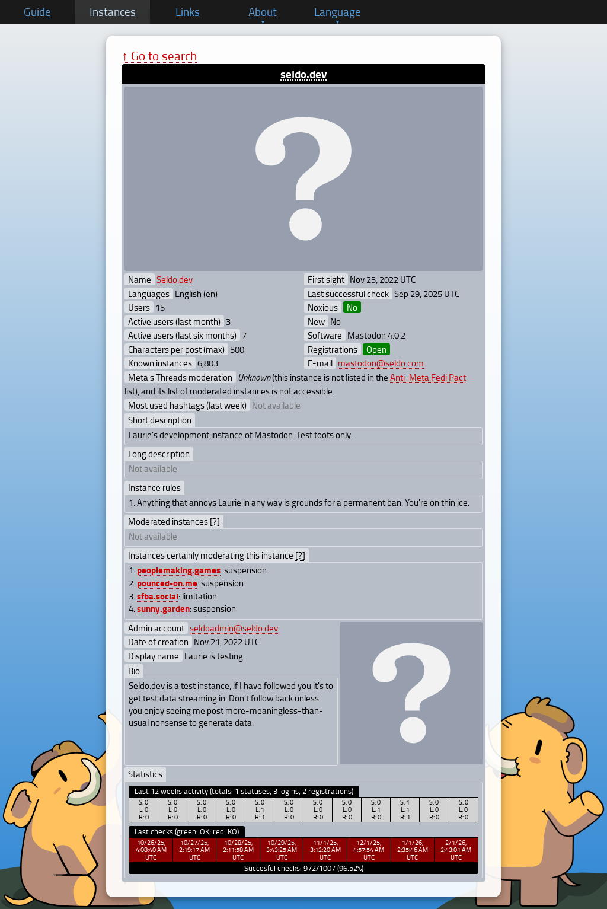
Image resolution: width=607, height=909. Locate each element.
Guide (37, 12)
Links (187, 12)
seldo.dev (303, 74)
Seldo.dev (174, 279)
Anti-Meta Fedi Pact (428, 377)
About (262, 12)
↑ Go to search (159, 55)
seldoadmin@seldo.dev (234, 628)
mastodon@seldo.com (381, 363)
